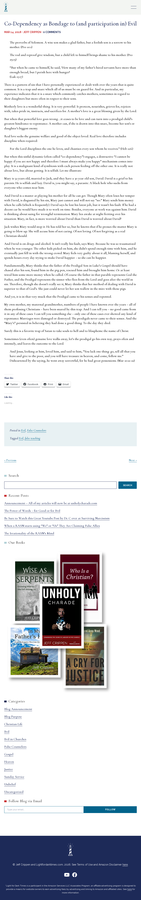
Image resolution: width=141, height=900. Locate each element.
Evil (23, 430)
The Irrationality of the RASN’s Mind (29, 533)
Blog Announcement (18, 709)
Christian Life (13, 724)
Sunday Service (14, 777)
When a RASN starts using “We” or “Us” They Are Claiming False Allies (52, 526)
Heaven (9, 762)
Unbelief (10, 784)
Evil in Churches (15, 739)
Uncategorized (14, 792)
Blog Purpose (13, 716)
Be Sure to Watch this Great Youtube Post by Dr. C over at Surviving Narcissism (57, 518)
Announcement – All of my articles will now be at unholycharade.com (50, 503)
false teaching (32, 438)
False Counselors (36, 430)
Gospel (8, 754)
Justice (8, 769)
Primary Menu (133, 7)
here (125, 864)
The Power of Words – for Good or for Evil (32, 511)
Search (13, 475)
